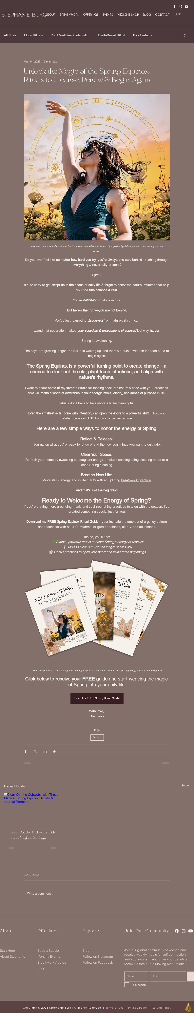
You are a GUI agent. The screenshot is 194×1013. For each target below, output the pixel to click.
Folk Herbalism (143, 35)
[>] (190, 976)
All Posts (10, 35)
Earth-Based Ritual (111, 35)
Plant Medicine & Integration (70, 35)
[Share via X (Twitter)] (35, 751)
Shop (41, 968)
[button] (180, 14)
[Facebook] (174, 7)
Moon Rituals (33, 35)
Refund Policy (161, 1007)
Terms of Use (115, 1007)
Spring (97, 737)
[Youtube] (186, 7)
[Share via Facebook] (26, 751)
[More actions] (167, 61)
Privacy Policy (138, 1007)
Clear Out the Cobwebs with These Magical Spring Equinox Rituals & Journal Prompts (32, 835)
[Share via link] (55, 751)
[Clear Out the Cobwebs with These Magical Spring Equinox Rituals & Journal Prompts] (33, 809)
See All (185, 785)
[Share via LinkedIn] (45, 751)
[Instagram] (180, 7)
